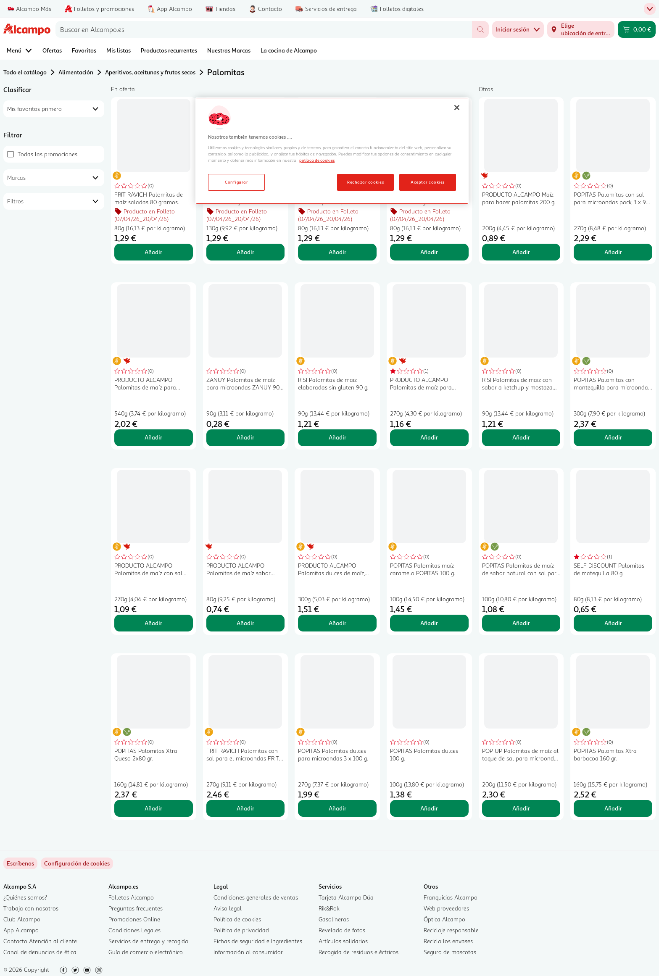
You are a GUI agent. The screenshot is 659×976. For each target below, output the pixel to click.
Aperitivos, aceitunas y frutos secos (150, 72)
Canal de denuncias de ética (39, 951)
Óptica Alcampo (444, 919)
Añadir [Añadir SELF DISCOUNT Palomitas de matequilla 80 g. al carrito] (613, 622)
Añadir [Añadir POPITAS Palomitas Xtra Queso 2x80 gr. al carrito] (153, 808)
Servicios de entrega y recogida (148, 940)
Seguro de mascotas (450, 951)
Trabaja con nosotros (30, 908)
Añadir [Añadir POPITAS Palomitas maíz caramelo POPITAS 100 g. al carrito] (429, 622)
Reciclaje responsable (451, 930)
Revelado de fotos (342, 930)
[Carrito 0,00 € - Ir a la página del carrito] (637, 29)
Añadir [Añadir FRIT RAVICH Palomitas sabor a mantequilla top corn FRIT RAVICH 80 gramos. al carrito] (337, 251)
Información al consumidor (248, 951)
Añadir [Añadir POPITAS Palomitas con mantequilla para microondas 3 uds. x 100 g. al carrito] (613, 437)
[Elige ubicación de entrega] (580, 29)
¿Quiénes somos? (25, 897)
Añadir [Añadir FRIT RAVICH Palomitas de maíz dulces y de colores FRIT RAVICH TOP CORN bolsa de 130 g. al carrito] (245, 251)
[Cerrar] (457, 107)
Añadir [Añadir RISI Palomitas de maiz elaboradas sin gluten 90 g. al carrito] (337, 437)
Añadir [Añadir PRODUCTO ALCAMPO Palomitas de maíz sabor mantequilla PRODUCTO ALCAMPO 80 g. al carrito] (245, 622)
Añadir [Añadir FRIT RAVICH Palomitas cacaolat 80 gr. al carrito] (429, 251)
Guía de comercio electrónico (145, 951)
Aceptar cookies (427, 181)
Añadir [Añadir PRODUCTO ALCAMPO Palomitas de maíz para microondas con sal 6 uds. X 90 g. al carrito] (153, 437)
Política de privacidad (241, 930)
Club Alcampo (21, 919)
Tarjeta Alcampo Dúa (346, 897)
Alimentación (75, 72)
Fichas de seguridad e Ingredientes (258, 940)
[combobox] (263, 29)
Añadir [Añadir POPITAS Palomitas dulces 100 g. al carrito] (429, 808)
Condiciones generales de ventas (256, 897)
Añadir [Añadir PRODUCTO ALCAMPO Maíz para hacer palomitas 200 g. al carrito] (521, 251)
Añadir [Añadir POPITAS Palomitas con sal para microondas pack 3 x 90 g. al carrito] (613, 251)
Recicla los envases (448, 940)
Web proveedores (446, 908)
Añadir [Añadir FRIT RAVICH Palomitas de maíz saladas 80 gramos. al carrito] (153, 251)
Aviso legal (228, 908)
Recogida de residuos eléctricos (358, 951)
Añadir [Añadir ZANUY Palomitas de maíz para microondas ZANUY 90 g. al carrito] (245, 437)
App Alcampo (21, 930)
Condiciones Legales (134, 930)
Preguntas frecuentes (135, 908)
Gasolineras (334, 919)
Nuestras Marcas (228, 50)
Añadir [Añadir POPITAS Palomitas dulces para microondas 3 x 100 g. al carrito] (337, 808)
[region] (332, 150)
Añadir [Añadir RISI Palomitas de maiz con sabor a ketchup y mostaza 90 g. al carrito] (521, 437)
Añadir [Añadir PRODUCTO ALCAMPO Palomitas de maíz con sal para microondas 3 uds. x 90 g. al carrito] (153, 622)
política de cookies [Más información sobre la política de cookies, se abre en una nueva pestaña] (317, 160)
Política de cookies (237, 919)
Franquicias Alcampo (450, 897)
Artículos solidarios (343, 940)
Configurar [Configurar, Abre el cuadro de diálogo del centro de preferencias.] (236, 181)
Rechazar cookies (365, 181)
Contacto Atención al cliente (40, 940)
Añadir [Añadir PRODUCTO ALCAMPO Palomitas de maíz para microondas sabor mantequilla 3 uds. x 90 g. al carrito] (429, 437)
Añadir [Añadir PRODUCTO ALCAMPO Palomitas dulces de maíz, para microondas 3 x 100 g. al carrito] (337, 622)
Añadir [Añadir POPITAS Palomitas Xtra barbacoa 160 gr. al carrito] (613, 808)
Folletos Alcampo (131, 897)
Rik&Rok (329, 908)
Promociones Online (134, 919)
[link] (77, 863)
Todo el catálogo (25, 72)
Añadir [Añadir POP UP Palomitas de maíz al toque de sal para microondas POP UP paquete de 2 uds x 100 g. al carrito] (521, 808)
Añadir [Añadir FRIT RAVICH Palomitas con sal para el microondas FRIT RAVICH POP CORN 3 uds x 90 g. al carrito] (245, 808)
